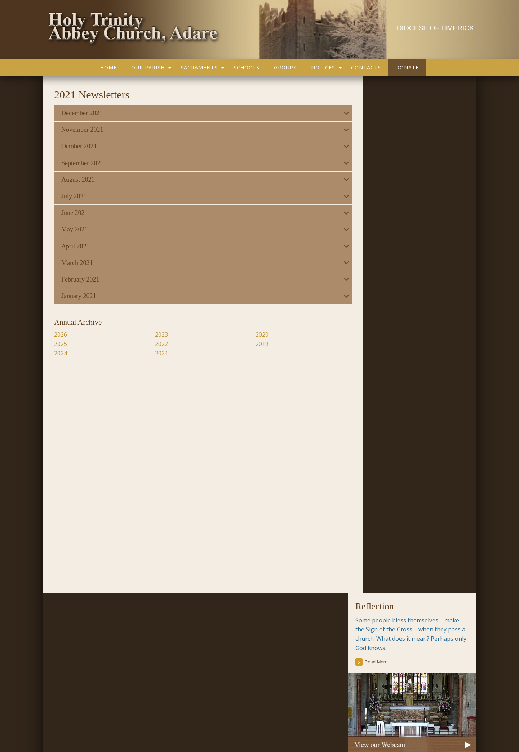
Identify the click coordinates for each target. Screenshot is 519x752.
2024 (61, 353)
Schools (247, 67)
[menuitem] (108, 67)
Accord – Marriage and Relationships (248, 619)
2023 (156, 334)
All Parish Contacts (379, 507)
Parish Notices (71, 648)
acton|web (422, 728)
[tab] (196, 113)
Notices (323, 67)
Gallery (207, 708)
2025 (61, 344)
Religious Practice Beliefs (234, 677)
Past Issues (434, 397)
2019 (252, 344)
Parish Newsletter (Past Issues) (91, 633)
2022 (156, 344)
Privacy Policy (72, 728)
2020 (252, 334)
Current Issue (404, 397)
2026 (61, 334)
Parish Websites (360, 728)
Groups (285, 67)
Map (228, 708)
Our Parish (148, 67)
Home (108, 67)
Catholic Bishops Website (235, 663)
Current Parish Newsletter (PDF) (92, 619)
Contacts (366, 67)
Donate (407, 67)
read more (375, 144)
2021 (156, 353)
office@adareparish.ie (181, 728)
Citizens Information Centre (237, 633)
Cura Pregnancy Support (234, 648)
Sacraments (199, 67)
